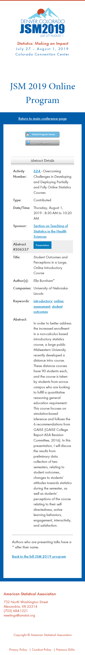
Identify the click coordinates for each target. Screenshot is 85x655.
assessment (42, 306)
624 (37, 170)
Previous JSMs (65, 649)
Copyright (20, 635)
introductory (43, 300)
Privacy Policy (18, 649)
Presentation (42, 245)
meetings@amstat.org (19, 615)
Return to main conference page (42, 118)
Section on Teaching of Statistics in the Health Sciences (51, 231)
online (58, 300)
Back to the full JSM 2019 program (39, 556)
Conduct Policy (41, 649)
